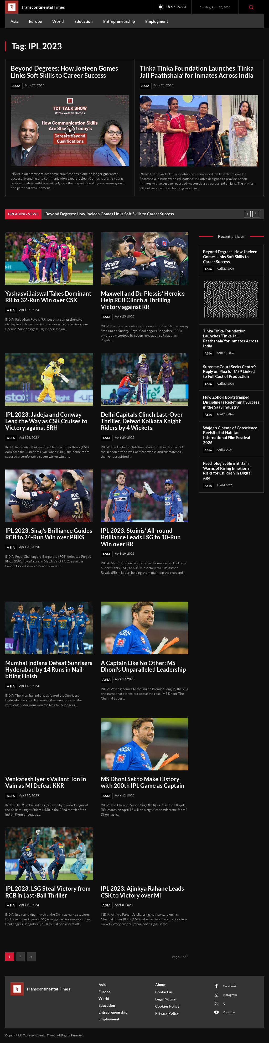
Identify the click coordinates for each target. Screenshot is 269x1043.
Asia (16, 86)
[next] (255, 214)
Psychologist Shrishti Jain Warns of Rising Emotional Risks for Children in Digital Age (227, 470)
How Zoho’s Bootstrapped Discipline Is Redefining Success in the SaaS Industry (231, 402)
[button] (251, 7)
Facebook (230, 986)
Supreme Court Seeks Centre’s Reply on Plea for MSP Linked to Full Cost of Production (230, 371)
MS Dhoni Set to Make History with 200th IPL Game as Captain (142, 782)
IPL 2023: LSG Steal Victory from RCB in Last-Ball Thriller (48, 892)
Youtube (229, 1012)
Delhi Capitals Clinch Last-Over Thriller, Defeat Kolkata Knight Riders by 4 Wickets (142, 421)
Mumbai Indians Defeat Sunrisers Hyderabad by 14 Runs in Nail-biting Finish (48, 669)
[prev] (247, 214)
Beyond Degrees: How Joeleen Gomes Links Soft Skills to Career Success (64, 71)
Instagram (230, 995)
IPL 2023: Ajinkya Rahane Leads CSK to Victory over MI (142, 892)
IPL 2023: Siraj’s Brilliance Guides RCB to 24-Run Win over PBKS (48, 534)
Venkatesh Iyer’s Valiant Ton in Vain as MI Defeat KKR (45, 782)
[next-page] (31, 956)
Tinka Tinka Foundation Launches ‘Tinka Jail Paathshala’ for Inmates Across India (197, 71)
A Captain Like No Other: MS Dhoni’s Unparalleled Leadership (143, 666)
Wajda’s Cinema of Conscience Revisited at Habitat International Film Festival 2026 (230, 435)
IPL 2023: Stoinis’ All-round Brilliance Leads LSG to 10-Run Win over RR (141, 537)
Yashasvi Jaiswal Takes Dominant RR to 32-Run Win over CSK (48, 297)
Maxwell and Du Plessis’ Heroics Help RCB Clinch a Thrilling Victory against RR (143, 300)
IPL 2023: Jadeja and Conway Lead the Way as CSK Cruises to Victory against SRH (46, 421)
